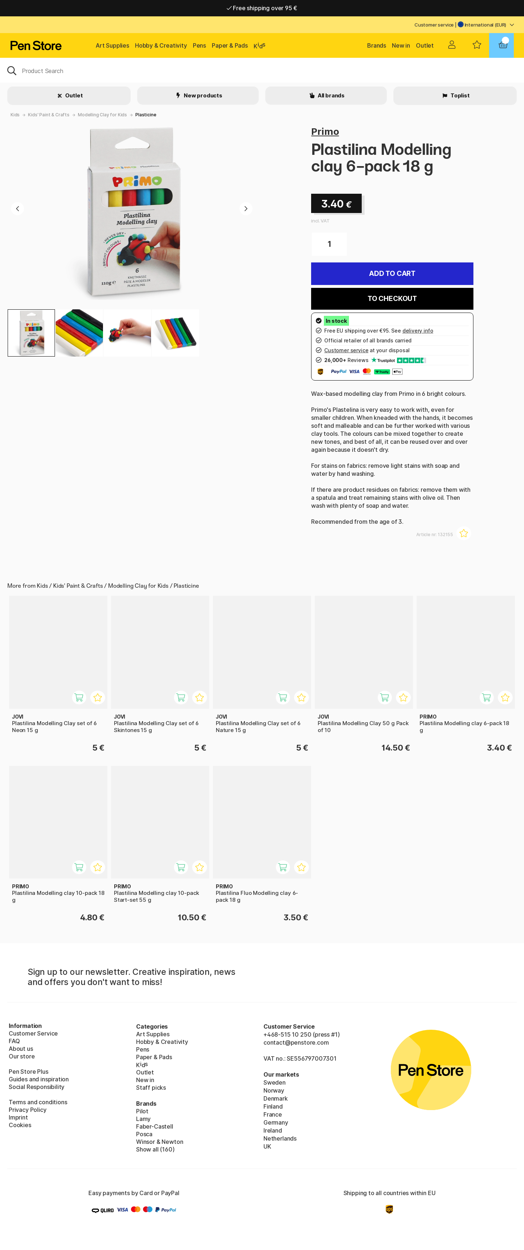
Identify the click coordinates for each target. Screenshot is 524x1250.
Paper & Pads (230, 45)
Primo (325, 131)
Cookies (20, 1125)
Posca (144, 1134)
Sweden (274, 1082)
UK (267, 1146)
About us (21, 1048)
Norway (273, 1090)
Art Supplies (112, 45)
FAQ (14, 1041)
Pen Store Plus (28, 1071)
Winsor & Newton (159, 1141)
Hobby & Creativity (161, 45)
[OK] (262, 70)
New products (202, 95)
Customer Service (33, 1033)
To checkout (392, 298)
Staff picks (151, 1087)
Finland (273, 1106)
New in (401, 45)
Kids (15, 114)
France (272, 1114)
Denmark (275, 1098)
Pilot (142, 1111)
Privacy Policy (28, 1109)
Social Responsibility (36, 1086)
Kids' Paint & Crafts (48, 114)
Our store (22, 1056)
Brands (376, 45)
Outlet (425, 45)
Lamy (143, 1118)
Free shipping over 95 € (262, 8)
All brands (331, 95)
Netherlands (280, 1138)
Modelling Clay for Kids (102, 114)
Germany (275, 1122)
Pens (199, 45)
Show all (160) (155, 1149)
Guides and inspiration (39, 1079)
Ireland (272, 1130)
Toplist (459, 95)
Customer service (434, 25)
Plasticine (145, 114)
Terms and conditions (38, 1102)
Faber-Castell (154, 1126)
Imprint (18, 1117)
